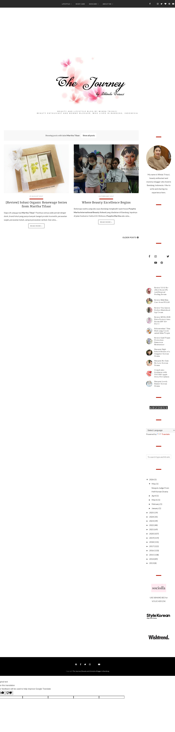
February (156, 504)
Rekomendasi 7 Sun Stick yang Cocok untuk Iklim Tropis (162, 330)
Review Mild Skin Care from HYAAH (162, 301)
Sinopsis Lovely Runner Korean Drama (160, 383)
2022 (151, 525)
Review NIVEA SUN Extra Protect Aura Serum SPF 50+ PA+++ (162, 320)
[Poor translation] (9, 693)
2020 (151, 533)
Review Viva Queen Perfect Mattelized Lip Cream (162, 310)
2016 (151, 550)
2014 (151, 559)
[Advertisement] (87, 35)
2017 (151, 546)
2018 (151, 542)
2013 (151, 563)
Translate (163, 434)
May (154, 483)
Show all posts (89, 135)
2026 (151, 479)
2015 (151, 554)
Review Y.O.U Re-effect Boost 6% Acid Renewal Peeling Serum (161, 290)
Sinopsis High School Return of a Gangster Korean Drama (162, 352)
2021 (151, 529)
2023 (151, 521)
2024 (151, 517)
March (155, 500)
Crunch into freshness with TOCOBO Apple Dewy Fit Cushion (161, 373)
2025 (151, 512)
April (154, 495)
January (155, 508)
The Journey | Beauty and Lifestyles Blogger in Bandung (91, 671)
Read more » (36, 225)
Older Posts (129, 236)
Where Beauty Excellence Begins (106, 202)
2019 (151, 538)
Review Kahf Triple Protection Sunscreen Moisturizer (162, 341)
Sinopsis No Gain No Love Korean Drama (161, 363)
